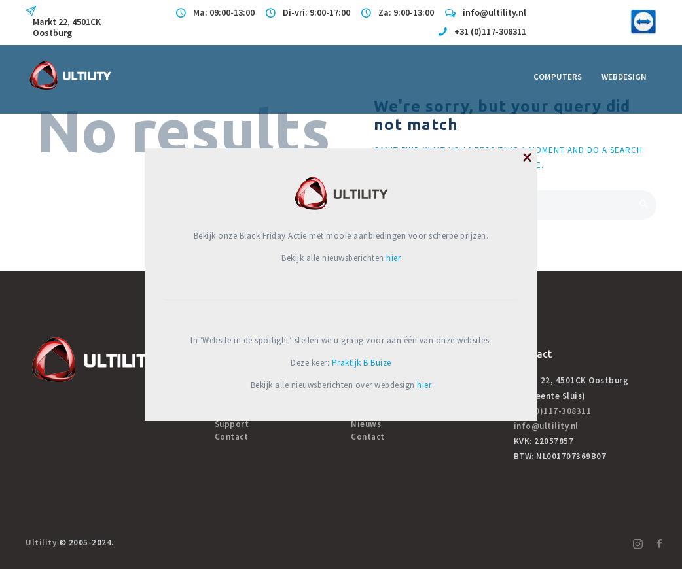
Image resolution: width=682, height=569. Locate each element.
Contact (232, 436)
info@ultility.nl (546, 426)
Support (232, 424)
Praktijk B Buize (361, 362)
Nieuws (366, 424)
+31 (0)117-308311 (553, 411)
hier (393, 258)
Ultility (41, 542)
